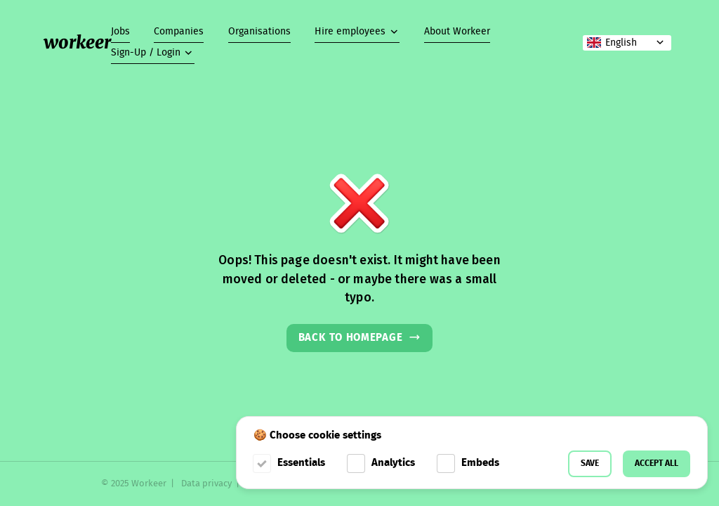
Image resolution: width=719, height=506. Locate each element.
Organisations (259, 31)
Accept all (656, 463)
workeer (77, 42)
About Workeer (457, 31)
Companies (179, 31)
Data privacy (206, 483)
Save (590, 463)
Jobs (120, 31)
